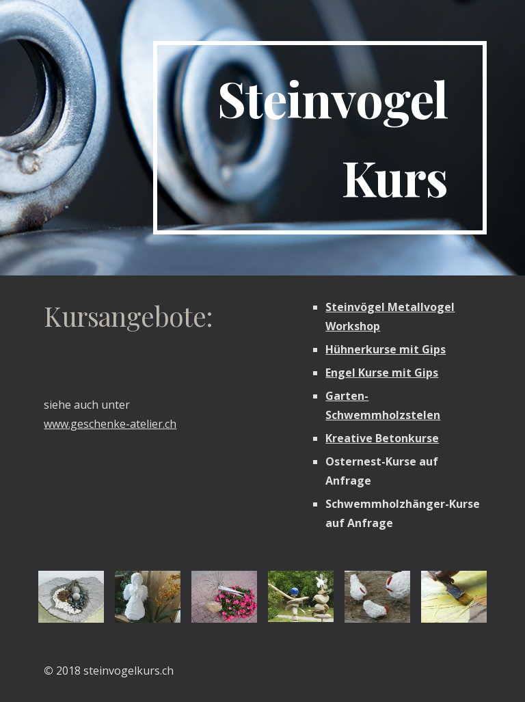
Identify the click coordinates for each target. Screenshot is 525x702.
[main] (319, 137)
